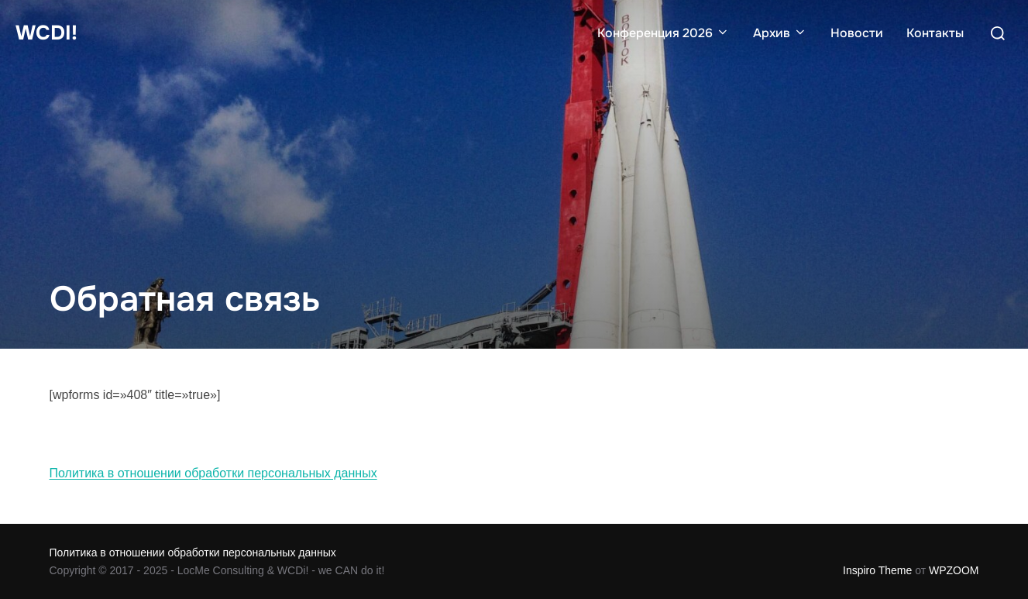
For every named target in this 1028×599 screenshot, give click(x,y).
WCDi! (46, 33)
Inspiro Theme (877, 570)
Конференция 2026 (663, 33)
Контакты (935, 33)
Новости (856, 33)
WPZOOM (954, 570)
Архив (780, 33)
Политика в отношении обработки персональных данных (213, 473)
